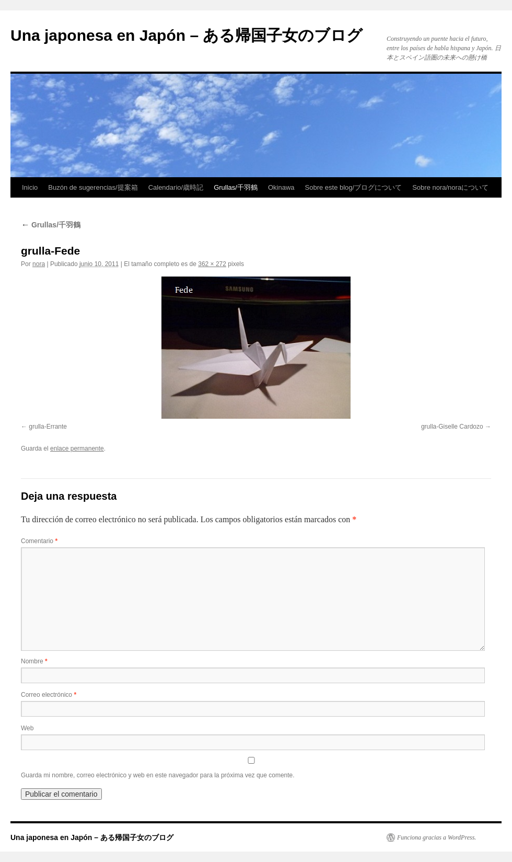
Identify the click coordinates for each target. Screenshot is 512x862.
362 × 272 (212, 264)
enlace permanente (77, 448)
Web (27, 728)
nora (38, 264)
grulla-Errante (48, 426)
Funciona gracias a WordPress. (436, 837)
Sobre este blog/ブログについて (353, 187)
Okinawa (281, 187)
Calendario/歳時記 (176, 187)
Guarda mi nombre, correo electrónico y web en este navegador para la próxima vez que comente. (158, 775)
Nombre (34, 661)
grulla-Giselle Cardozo (452, 426)
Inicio (30, 187)
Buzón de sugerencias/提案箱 (92, 187)
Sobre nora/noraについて (450, 187)
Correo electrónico (48, 694)
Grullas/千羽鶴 (236, 187)
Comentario (39, 541)
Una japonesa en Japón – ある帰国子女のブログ (186, 35)
